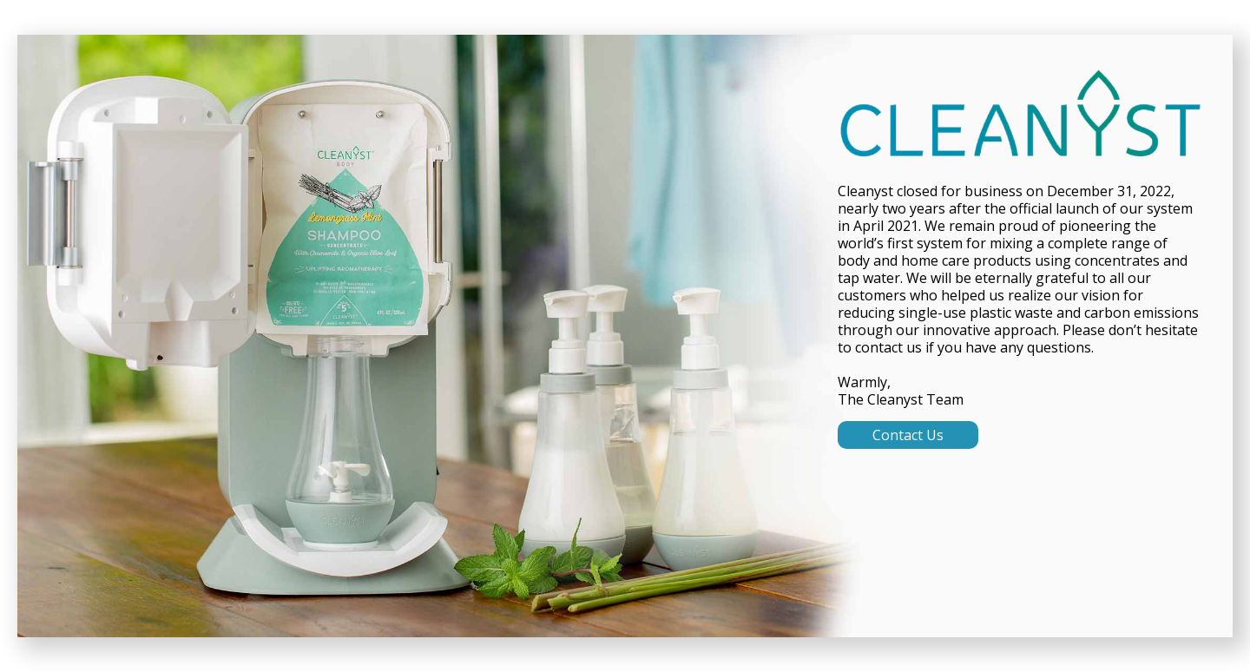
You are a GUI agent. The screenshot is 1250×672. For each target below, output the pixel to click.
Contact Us (908, 435)
